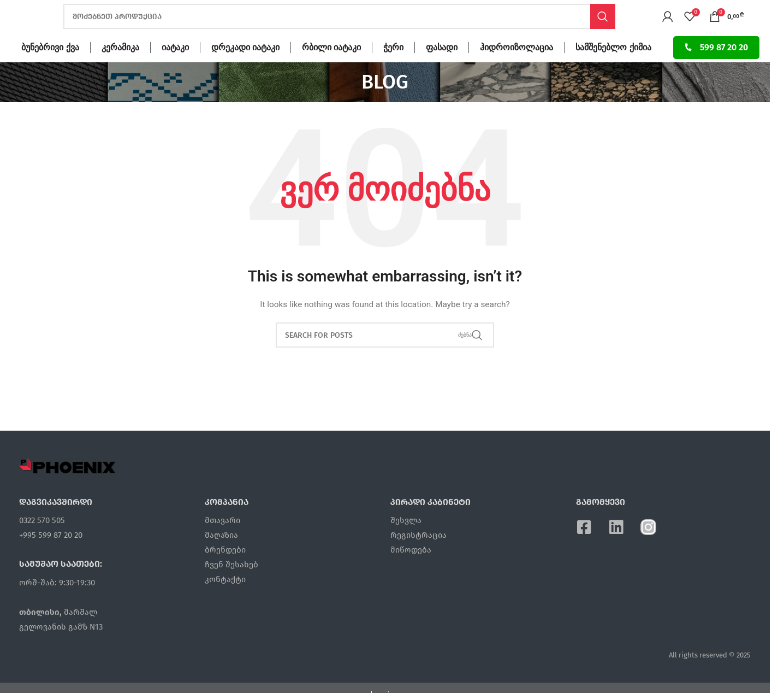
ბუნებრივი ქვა (50, 71)
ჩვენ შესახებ (231, 589)
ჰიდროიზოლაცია (516, 71)
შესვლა (405, 544)
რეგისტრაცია (418, 559)
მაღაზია (221, 559)
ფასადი (442, 71)
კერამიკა (120, 71)
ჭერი (393, 71)
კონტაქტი (225, 603)
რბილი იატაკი (331, 71)
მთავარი (222, 544)
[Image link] (67, 489)
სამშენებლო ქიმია (613, 71)
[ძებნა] (339, 29)
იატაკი (175, 71)
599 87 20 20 (716, 71)
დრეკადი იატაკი (245, 71)
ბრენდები (225, 574)
